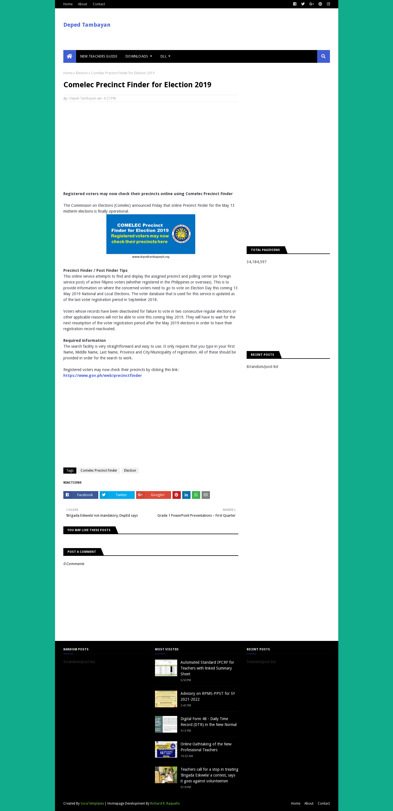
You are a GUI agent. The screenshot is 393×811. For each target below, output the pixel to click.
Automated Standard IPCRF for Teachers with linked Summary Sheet (207, 668)
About (82, 4)
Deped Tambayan (87, 24)
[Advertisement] (150, 146)
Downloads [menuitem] (137, 56)
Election (82, 73)
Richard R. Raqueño (165, 803)
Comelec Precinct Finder (99, 470)
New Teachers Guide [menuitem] (98, 56)
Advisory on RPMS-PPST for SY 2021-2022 (208, 696)
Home (67, 4)
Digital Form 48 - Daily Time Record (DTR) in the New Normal (209, 722)
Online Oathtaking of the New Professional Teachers (206, 747)
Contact (99, 4)
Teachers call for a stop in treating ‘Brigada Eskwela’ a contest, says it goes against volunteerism (209, 775)
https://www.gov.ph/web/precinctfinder (102, 375)
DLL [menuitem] (164, 56)
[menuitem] (69, 56)
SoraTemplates (92, 803)
